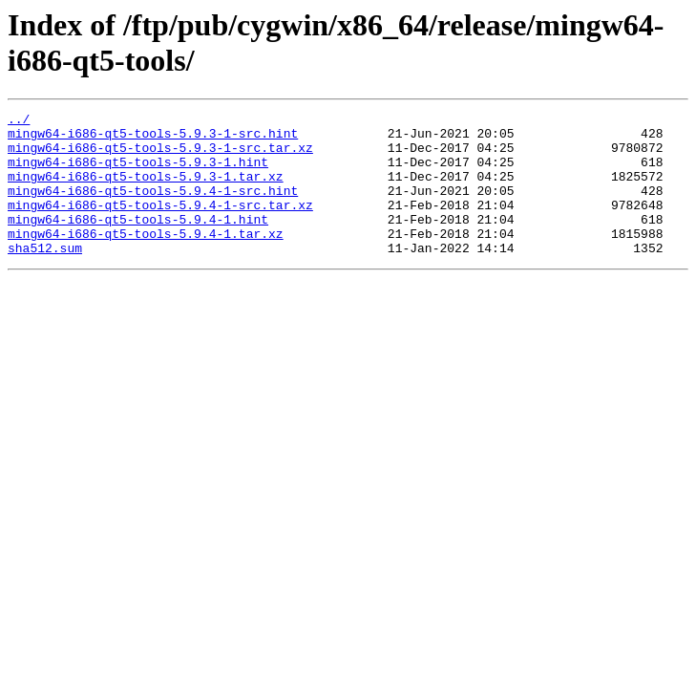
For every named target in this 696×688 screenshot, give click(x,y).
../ (19, 121)
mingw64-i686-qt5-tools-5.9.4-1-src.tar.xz (160, 224)
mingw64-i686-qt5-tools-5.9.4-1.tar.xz (146, 259)
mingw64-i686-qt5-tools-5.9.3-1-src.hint (153, 138)
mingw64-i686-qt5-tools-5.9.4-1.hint (138, 241)
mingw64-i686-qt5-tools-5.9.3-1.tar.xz (146, 190)
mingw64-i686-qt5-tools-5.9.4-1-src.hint (153, 207)
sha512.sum (45, 276)
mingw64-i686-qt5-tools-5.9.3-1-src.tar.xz (160, 155)
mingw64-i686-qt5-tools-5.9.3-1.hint (138, 173)
